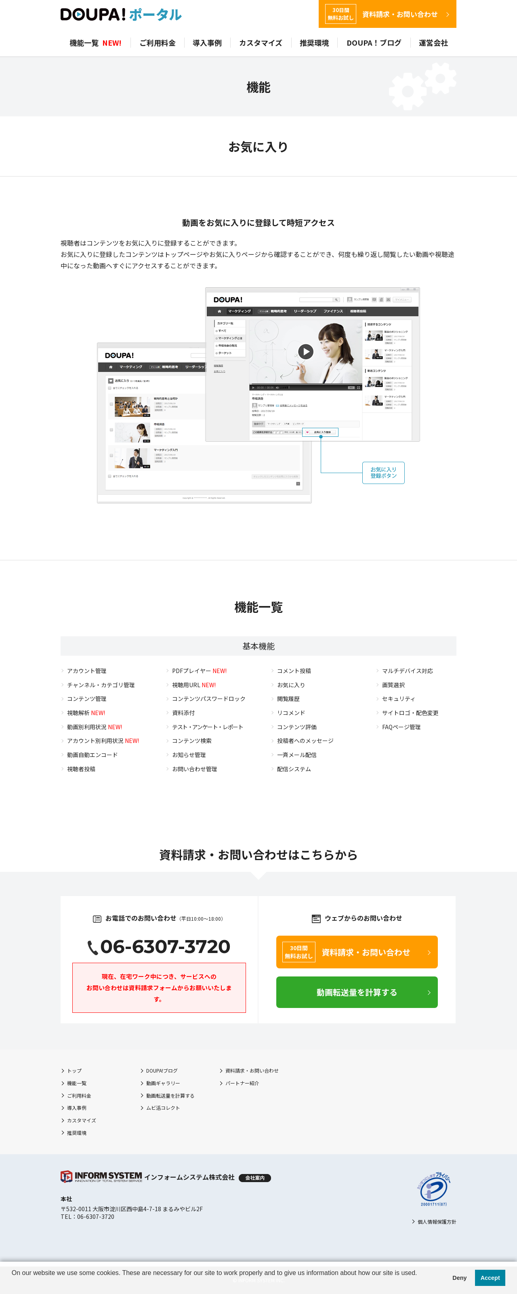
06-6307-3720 (165, 946)
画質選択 (393, 685)
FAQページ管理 (401, 727)
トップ (74, 1070)
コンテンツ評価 (297, 727)
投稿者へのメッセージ (305, 740)
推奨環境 (314, 43)
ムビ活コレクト (163, 1107)
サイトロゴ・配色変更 (410, 713)
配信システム (294, 769)
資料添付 (183, 713)
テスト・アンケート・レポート (207, 727)
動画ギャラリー (163, 1082)
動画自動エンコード (92, 755)
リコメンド (291, 713)
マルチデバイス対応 (407, 671)
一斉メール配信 (297, 755)
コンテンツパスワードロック (209, 698)
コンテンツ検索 (192, 740)
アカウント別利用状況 (103, 740)
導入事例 (207, 43)
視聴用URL (194, 685)
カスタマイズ (260, 43)
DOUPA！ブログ (374, 43)
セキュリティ (399, 698)
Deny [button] (459, 1278)
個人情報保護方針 (437, 1221)
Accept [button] (490, 1278)
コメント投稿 (294, 671)
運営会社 (433, 43)
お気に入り (291, 685)
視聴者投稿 (81, 769)
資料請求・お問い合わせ (381, 13)
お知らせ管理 (189, 755)
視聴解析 (86, 713)
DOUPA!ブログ (162, 1070)
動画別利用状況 (94, 727)
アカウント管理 (87, 671)
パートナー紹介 (242, 1082)
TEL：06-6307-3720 (87, 1216)
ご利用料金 (157, 43)
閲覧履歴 (288, 698)
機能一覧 (95, 43)
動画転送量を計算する (170, 1095)
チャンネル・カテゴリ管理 (101, 685)
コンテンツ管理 (87, 698)
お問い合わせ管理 (194, 769)
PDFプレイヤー (199, 671)
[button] (13, 1283)
